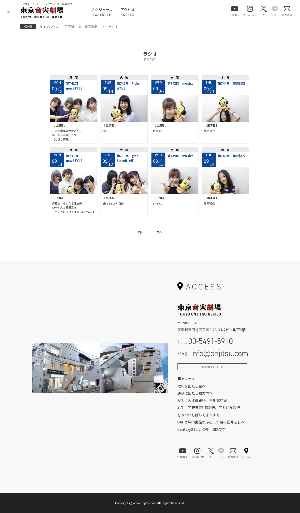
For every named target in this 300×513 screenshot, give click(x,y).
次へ (159, 232)
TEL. (205, 341)
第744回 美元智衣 (231, 83)
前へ (141, 232)
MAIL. (212, 353)
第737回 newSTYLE (74, 158)
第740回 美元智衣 (231, 155)
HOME (28, 27)
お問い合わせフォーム (212, 369)
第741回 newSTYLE (74, 85)
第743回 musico (180, 83)
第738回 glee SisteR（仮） (128, 158)
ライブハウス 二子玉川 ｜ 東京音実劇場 (68, 26)
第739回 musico (180, 155)
